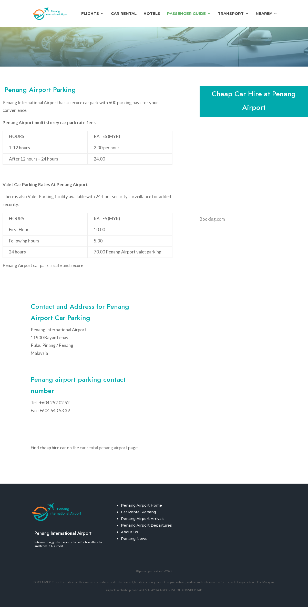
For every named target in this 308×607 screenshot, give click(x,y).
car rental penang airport (103, 447)
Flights (90, 14)
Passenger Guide (186, 14)
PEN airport (55, 546)
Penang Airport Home (141, 505)
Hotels (151, 14)
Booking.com (212, 219)
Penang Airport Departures (146, 525)
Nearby (264, 14)
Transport (231, 14)
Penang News (134, 538)
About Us (129, 532)
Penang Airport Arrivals (143, 518)
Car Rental (124, 14)
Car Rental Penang (138, 512)
